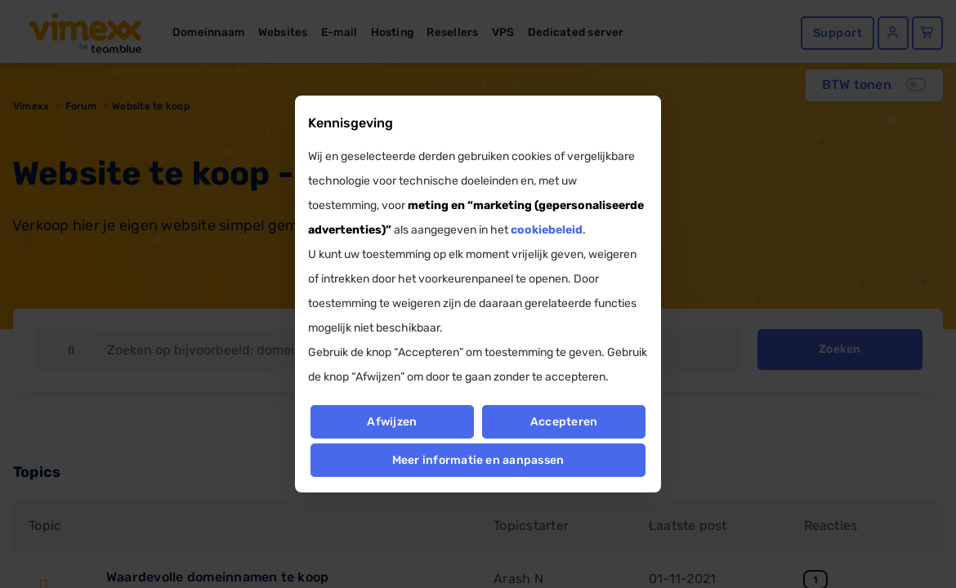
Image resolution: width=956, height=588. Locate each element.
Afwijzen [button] (392, 422)
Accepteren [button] (563, 422)
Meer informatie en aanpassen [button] (478, 460)
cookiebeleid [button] (547, 230)
